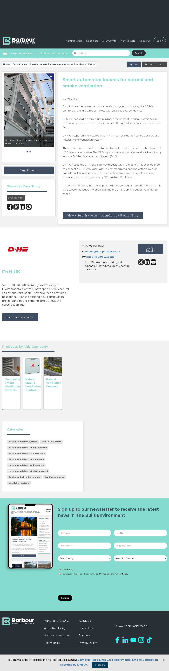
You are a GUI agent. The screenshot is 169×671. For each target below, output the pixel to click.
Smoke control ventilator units (24, 477)
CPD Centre (109, 40)
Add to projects (154, 64)
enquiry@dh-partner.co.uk (102, 251)
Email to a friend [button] (16, 197)
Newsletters (128, 40)
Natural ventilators (51, 441)
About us (85, 620)
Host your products (56, 635)
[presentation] (82, 585)
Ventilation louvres (54, 477)
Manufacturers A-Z (56, 620)
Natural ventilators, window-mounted (28, 471)
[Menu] (18, 53)
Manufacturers (73, 40)
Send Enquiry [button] (28, 170)
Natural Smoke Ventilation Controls (48, 396)
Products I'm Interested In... (55, 53)
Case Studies (20, 64)
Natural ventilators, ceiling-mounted (28, 447)
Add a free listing (55, 628)
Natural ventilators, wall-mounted (26, 465)
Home (6, 64)
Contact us (86, 628)
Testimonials (52, 642)
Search (138, 53)
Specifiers (92, 40)
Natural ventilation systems (23, 441)
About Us (144, 40)
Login (159, 40)
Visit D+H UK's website (100, 256)
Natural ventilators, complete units (27, 453)
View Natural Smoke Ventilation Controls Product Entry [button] (102, 215)
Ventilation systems (19, 483)
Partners (84, 635)
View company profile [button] (20, 317)
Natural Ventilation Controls (79, 396)
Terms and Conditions (100, 574)
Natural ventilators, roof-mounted (26, 459)
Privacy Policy (65, 569)
